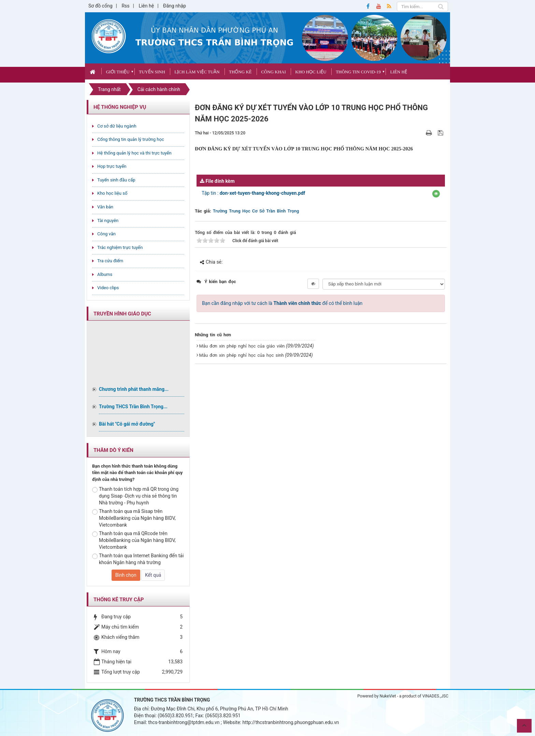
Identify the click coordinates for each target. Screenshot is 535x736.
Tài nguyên (107, 220)
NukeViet (387, 696)
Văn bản (105, 206)
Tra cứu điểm (110, 260)
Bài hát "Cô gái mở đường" (127, 424)
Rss (125, 6)
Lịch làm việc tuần (196, 71)
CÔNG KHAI (273, 71)
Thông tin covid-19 (358, 71)
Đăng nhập (174, 6)
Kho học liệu (310, 71)
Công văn (106, 233)
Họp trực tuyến (112, 166)
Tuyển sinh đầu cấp (116, 179)
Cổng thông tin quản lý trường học (130, 139)
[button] (436, 193)
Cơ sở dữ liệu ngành (116, 126)
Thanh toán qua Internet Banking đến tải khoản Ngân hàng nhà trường (138, 559)
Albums (104, 274)
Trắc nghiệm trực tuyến (120, 247)
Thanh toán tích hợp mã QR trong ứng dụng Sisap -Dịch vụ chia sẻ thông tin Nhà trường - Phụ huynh (135, 495)
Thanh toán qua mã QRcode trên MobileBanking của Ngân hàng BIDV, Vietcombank (134, 540)
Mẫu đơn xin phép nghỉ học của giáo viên (242, 346)
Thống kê (240, 71)
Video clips (108, 287)
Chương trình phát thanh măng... (134, 389)
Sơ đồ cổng (100, 6)
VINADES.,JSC (435, 696)
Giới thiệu (117, 71)
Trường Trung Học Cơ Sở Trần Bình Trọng (256, 211)
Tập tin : (253, 193)
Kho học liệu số (112, 193)
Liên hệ (146, 6)
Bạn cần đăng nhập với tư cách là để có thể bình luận (282, 303)
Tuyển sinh (152, 71)
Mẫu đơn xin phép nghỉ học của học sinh (241, 355)
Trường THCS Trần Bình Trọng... (133, 406)
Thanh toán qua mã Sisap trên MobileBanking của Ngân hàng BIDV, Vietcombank (134, 518)
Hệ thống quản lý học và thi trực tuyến (134, 153)
